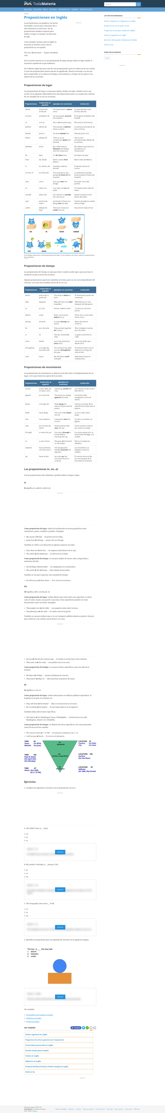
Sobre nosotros (118, 1109)
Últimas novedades (61, 1109)
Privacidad (110, 1109)
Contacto (78, 1109)
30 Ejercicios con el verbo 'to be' (116, 26)
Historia (53, 9)
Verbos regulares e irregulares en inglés (120, 21)
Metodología (86, 9)
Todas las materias (88, 1109)
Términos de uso (100, 1109)
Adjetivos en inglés (33, 1018)
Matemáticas (64, 9)
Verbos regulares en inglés (36, 1034)
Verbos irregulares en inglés (115, 35)
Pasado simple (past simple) (37, 1050)
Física (45, 9)
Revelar (60, 852)
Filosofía (37, 9)
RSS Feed (136, 1109)
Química (74, 9)
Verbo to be (108, 45)
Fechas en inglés (32, 1022)
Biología (28, 9)
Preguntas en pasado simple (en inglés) (119, 30)
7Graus (35, 1111)
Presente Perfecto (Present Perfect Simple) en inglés (46, 1066)
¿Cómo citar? (128, 1109)
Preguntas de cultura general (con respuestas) (44, 1040)
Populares (71, 1109)
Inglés (107, 58)
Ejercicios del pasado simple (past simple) (120, 40)
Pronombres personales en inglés (39, 1015)
